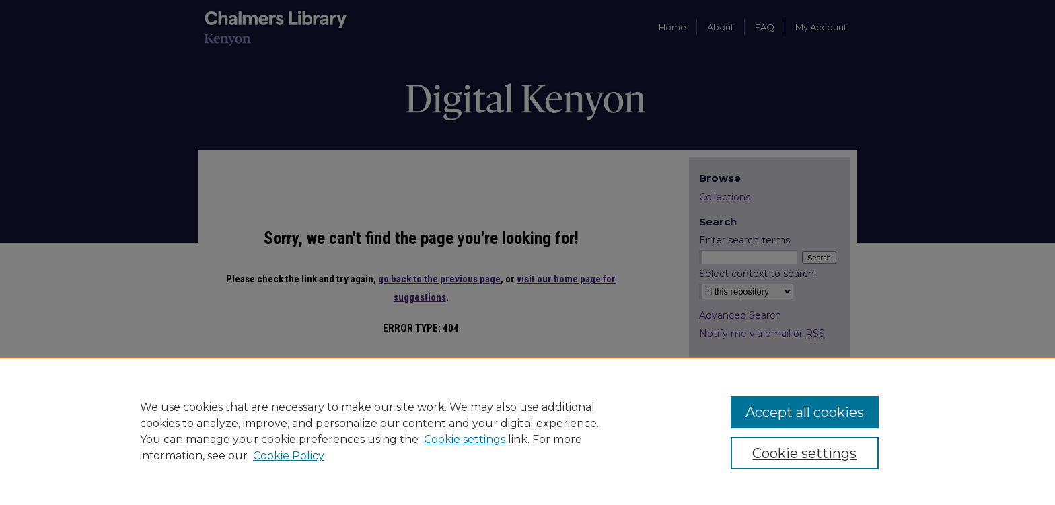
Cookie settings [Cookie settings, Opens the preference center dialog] (804, 453)
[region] (527, 431)
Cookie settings (464, 439)
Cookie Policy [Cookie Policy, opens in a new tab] (288, 455)
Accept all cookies (804, 412)
